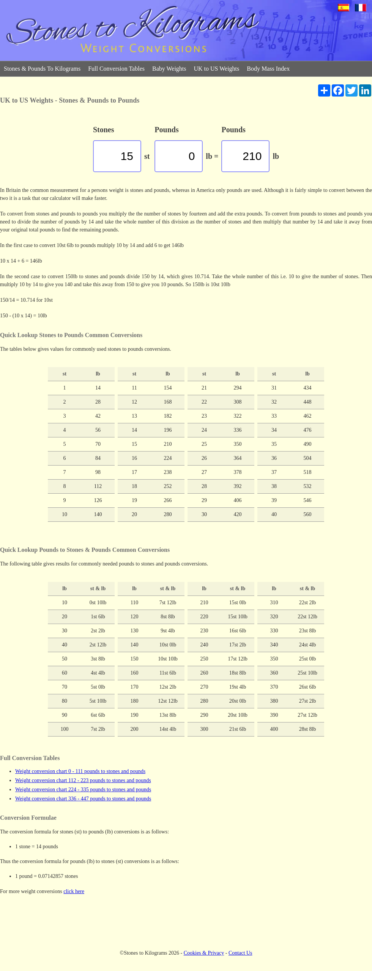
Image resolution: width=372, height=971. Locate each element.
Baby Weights (169, 68)
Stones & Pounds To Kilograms (42, 68)
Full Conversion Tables (116, 68)
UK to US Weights (217, 68)
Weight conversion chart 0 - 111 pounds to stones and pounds (80, 771)
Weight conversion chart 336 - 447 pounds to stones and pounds (83, 799)
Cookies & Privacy (204, 953)
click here (73, 891)
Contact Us (240, 953)
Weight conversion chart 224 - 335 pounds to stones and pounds (83, 789)
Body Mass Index (268, 68)
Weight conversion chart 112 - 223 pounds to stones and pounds (83, 780)
